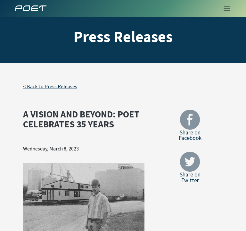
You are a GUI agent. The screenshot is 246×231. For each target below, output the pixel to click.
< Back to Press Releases (50, 86)
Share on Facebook (190, 125)
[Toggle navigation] (225, 8)
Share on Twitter (190, 167)
